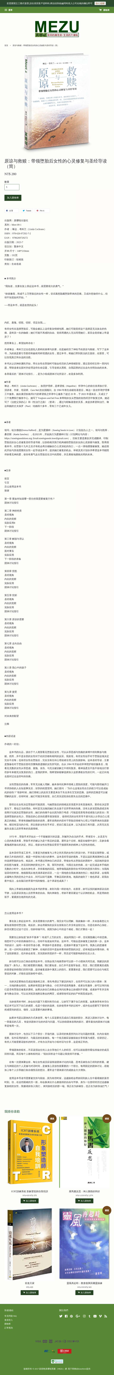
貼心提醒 (100, 3)
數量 (6, 181)
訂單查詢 (8, 1328)
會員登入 (8, 1320)
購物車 (104, 10)
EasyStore (82, 1369)
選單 (8, 10)
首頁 (6, 45)
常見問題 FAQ (10, 1316)
